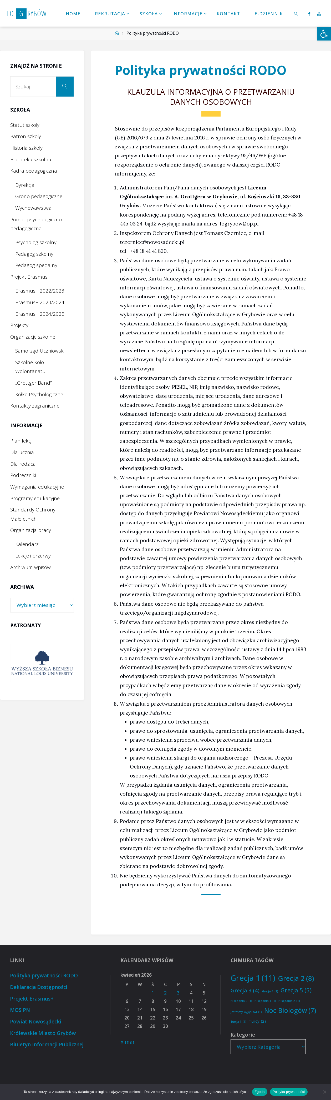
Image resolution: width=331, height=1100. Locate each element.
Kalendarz (27, 544)
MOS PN (20, 1010)
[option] (42, 663)
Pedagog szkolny (34, 253)
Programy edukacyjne (35, 498)
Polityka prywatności (289, 1092)
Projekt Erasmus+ (30, 276)
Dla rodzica (23, 463)
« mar (127, 1041)
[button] (324, 34)
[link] (296, 13)
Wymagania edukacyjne (37, 486)
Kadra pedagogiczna (33, 170)
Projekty (19, 325)
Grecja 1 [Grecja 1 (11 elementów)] (253, 978)
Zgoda (260, 1092)
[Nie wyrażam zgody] (324, 1091)
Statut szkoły (24, 125)
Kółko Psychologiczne (39, 394)
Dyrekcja (24, 185)
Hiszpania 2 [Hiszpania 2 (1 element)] (289, 1000)
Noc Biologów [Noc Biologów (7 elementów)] (290, 1010)
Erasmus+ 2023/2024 (39, 302)
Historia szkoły (26, 147)
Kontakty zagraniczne (34, 405)
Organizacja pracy (30, 530)
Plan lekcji (21, 440)
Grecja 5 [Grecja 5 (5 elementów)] (296, 990)
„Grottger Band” (33, 382)
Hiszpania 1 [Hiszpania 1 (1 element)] (265, 1000)
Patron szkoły (25, 136)
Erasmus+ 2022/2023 (39, 290)
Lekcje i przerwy (33, 555)
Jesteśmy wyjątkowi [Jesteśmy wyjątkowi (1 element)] (246, 1011)
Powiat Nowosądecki (35, 1021)
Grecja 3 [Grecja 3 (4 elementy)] (245, 990)
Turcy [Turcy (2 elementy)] (257, 1021)
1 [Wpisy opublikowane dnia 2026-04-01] (152, 993)
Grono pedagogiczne (38, 196)
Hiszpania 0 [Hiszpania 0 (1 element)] (241, 1000)
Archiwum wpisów (30, 567)
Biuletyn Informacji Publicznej (47, 1044)
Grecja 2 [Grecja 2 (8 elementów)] (296, 978)
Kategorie (243, 1034)
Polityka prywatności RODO (44, 975)
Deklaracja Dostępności (38, 987)
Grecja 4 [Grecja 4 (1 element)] (270, 991)
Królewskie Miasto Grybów (43, 1033)
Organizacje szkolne (32, 336)
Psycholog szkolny (36, 242)
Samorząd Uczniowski (39, 350)
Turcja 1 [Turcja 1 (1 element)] (238, 1021)
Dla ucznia (22, 452)
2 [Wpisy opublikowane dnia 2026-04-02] (165, 993)
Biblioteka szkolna (30, 159)
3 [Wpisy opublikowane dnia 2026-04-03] (178, 993)
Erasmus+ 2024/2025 (39, 313)
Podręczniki (23, 475)
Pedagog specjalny (36, 265)
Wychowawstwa (33, 207)
